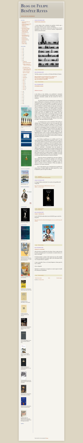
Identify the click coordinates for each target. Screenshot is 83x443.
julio (23, 80)
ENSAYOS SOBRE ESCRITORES (25, 31)
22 (22, 54)
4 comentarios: (40, 176)
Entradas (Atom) (41, 279)
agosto (24, 79)
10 (22, 101)
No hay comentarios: (41, 69)
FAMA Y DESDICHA (39, 214)
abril (23, 85)
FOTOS (23, 33)
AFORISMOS (24, 27)
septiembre (24, 77)
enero (24, 89)
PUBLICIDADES (25, 39)
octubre (24, 76)
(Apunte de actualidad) (39, 249)
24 (22, 51)
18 (22, 60)
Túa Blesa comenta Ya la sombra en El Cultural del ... (27, 65)
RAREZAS (23, 41)
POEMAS (23, 37)
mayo (24, 83)
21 (22, 55)
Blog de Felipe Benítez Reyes (34, 8)
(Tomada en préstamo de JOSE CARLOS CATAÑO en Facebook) (26, 25)
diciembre (24, 61)
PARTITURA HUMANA (40, 21)
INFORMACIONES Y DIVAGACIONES (44, 177)
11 (22, 100)
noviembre (24, 74)
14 (22, 95)
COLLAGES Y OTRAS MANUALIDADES (25, 29)
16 (22, 92)
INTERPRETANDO (39, 86)
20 (22, 57)
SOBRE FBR (24, 43)
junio (24, 82)
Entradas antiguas (59, 278)
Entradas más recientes (38, 278)
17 (22, 91)
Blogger (47, 438)
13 (22, 97)
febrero (24, 88)
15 (22, 94)
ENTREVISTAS (24, 32)
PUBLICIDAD (40, 209)
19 (22, 58)
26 (22, 48)
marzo (24, 86)
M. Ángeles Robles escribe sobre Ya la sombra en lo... (27, 69)
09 (22, 103)
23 (22, 52)
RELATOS (24, 42)
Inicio (49, 278)
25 (22, 49)
